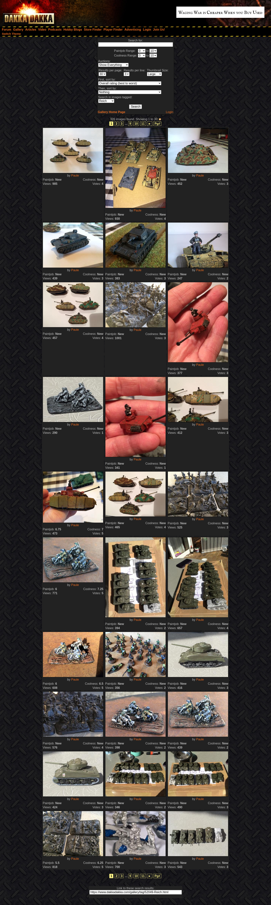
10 (136, 123)
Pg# (157, 123)
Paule (75, 175)
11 (143, 123)
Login (169, 112)
